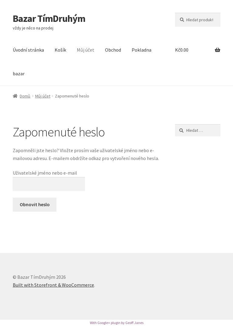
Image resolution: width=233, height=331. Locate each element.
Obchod (113, 50)
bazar (19, 73)
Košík (60, 50)
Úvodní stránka (28, 50)
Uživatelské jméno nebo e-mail (45, 173)
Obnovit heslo (35, 204)
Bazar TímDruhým (49, 18)
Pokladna (141, 50)
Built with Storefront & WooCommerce (53, 285)
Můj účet (85, 50)
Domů (25, 96)
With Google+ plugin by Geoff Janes (117, 322)
